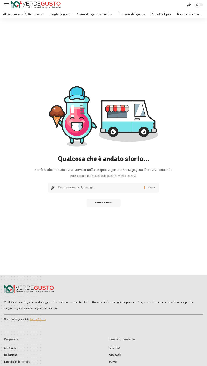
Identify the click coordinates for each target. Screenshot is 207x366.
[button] (7, 5)
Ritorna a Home (104, 203)
